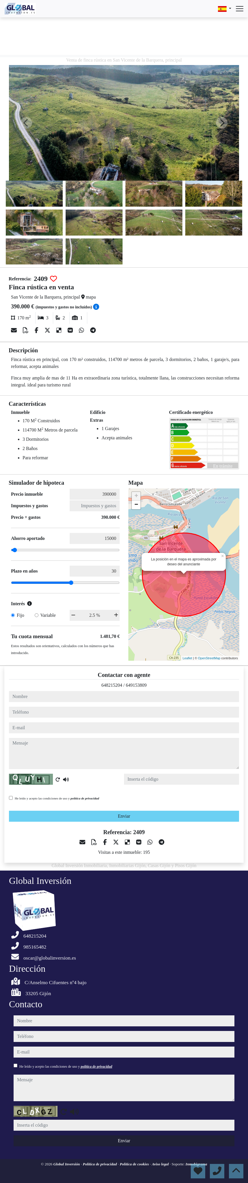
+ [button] (136, 496)
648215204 (111, 685)
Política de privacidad (100, 1164)
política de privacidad (85, 798)
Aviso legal (161, 1164)
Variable (48, 615)
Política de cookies (135, 1164)
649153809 (136, 685)
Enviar (124, 816)
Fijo (20, 615)
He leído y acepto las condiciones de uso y (57, 798)
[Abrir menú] (239, 8)
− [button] (136, 505)
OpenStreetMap (209, 658)
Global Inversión (67, 1164)
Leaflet (187, 658)
